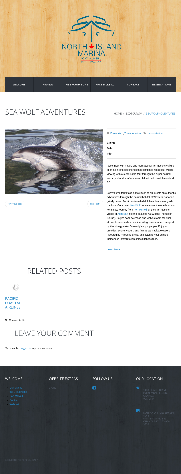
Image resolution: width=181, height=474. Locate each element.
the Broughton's (18, 391)
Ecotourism (134, 113)
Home (118, 113)
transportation (155, 133)
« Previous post (15, 204)
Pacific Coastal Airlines (13, 303)
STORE (52, 388)
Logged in (25, 348)
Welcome (19, 84)
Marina (48, 84)
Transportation (132, 133)
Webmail (14, 404)
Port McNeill (105, 84)
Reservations (161, 84)
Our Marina (16, 387)
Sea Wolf (135, 205)
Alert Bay (123, 213)
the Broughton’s (76, 84)
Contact (133, 84)
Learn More (113, 249)
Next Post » (95, 204)
